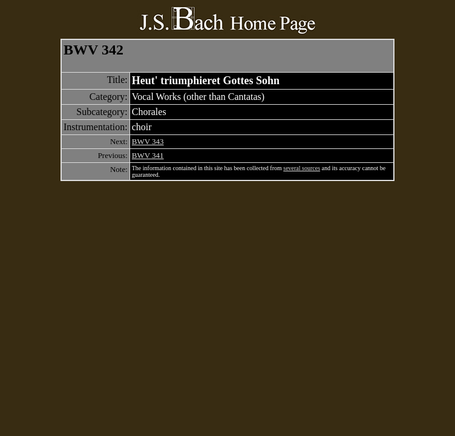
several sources (301, 168)
